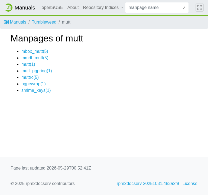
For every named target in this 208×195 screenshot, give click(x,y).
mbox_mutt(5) (34, 51)
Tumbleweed (44, 22)
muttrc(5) (30, 77)
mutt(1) (28, 64)
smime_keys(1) (36, 90)
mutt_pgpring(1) (36, 71)
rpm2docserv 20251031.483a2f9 (148, 183)
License (190, 183)
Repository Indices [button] (101, 7)
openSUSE (52, 7)
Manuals (15, 22)
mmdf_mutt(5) (34, 58)
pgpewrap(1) (33, 84)
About (73, 7)
